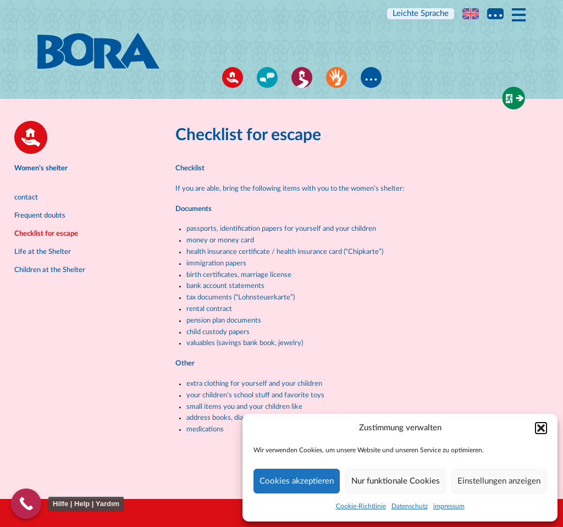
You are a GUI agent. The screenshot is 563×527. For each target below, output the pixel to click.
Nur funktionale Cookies (395, 481)
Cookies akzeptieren (297, 481)
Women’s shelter (41, 168)
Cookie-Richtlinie (361, 506)
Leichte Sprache (421, 13)
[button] (541, 428)
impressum (449, 506)
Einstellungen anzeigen (498, 481)
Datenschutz (409, 506)
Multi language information (495, 13)
